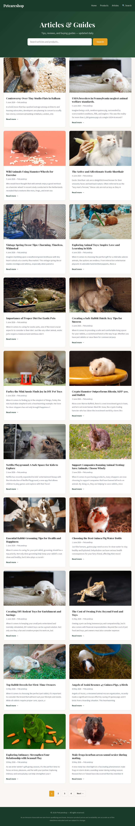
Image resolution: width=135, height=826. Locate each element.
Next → (80, 793)
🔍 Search (127, 5)
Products (104, 5)
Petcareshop (13, 5)
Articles (115, 5)
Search (100, 41)
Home (94, 5)
